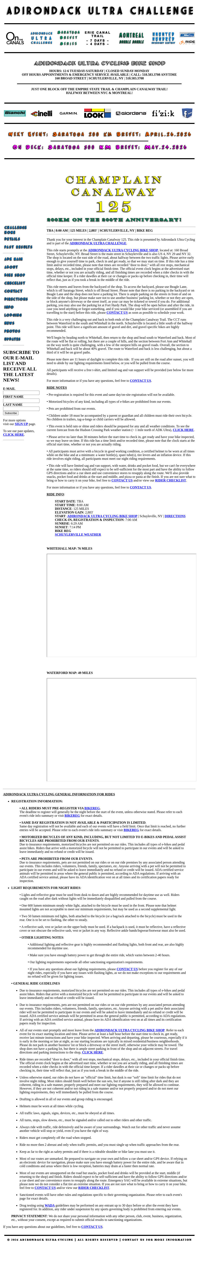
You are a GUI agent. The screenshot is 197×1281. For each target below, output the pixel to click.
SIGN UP (21, 424)
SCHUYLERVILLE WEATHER (78, 534)
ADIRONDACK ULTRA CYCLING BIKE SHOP (102, 516)
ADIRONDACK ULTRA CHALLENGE (98, 243)
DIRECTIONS (175, 516)
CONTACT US (140, 380)
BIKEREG (92, 808)
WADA (50, 1205)
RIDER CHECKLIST (170, 480)
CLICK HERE (13, 434)
